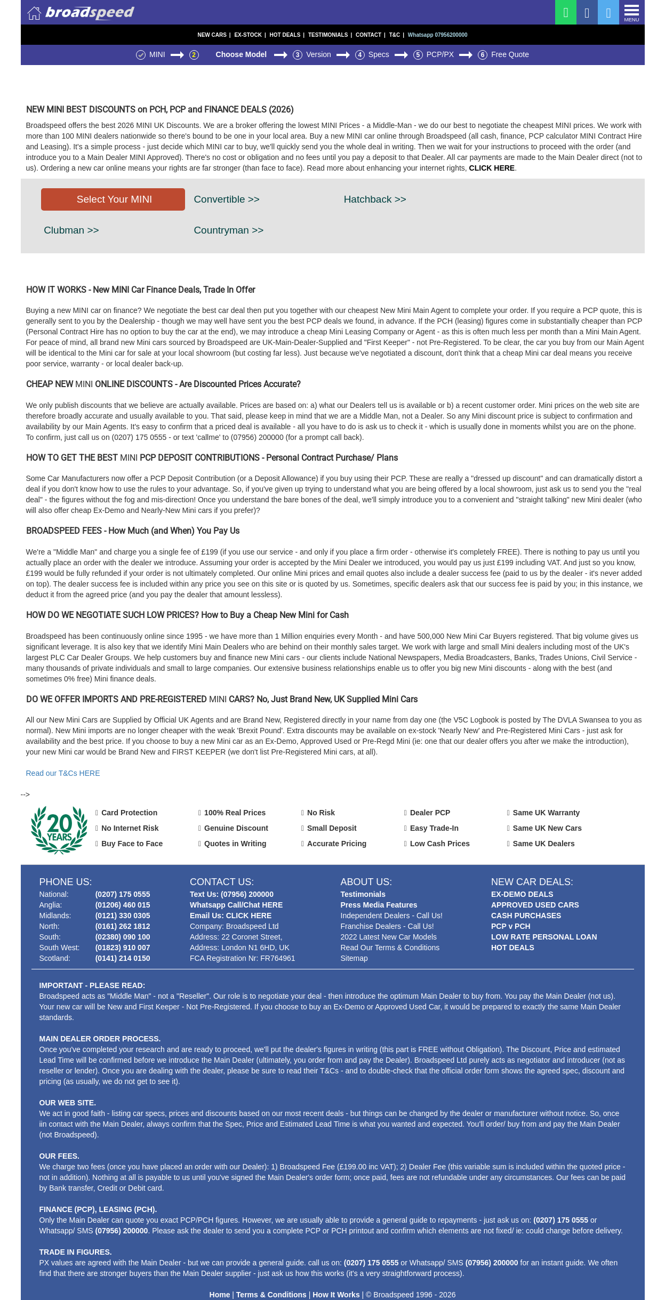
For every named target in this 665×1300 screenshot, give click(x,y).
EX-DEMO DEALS (522, 894)
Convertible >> (227, 199)
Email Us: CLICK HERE (230, 915)
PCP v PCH (511, 926)
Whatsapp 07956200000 (438, 35)
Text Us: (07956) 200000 (232, 894)
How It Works (336, 1294)
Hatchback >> (375, 199)
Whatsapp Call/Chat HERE (236, 905)
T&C (396, 35)
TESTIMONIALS (330, 35)
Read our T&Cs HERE (63, 773)
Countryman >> (228, 230)
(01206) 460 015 (122, 905)
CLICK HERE (492, 168)
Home (220, 1294)
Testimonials (363, 894)
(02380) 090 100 (122, 937)
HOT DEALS (287, 35)
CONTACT (371, 35)
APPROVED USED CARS (535, 905)
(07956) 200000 (121, 1230)
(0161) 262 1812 (122, 926)
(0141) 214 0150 (122, 958)
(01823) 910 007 (122, 947)
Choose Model (242, 54)
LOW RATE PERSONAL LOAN (544, 937)
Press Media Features (379, 905)
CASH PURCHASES (526, 915)
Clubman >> (71, 230)
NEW (213, 35)
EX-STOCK (250, 35)
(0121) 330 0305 (122, 915)
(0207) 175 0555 (122, 894)
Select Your (115, 199)
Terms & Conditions (271, 1294)
